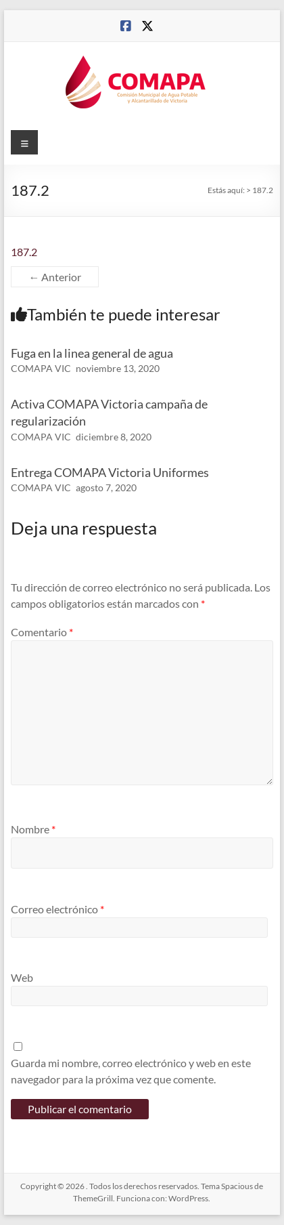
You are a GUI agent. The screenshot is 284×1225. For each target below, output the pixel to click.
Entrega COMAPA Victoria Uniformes (110, 472)
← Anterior (54, 276)
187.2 (24, 251)
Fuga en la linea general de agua (92, 353)
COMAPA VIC (41, 368)
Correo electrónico (57, 908)
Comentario (42, 631)
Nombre (33, 829)
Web (22, 977)
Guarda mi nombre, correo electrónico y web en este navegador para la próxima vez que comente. (131, 1070)
